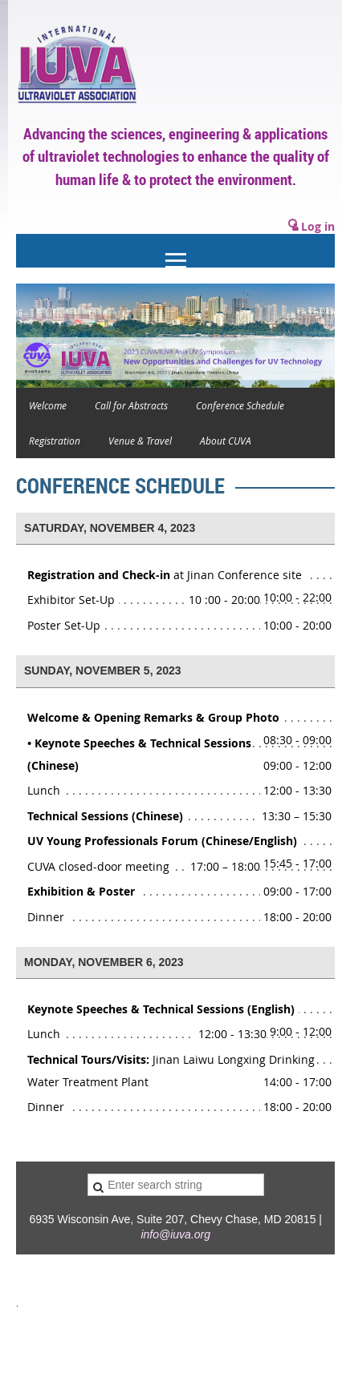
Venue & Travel (140, 440)
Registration (54, 440)
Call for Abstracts (131, 405)
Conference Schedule (240, 405)
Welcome (48, 405)
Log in (318, 226)
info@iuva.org (175, 1234)
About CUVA (225, 440)
